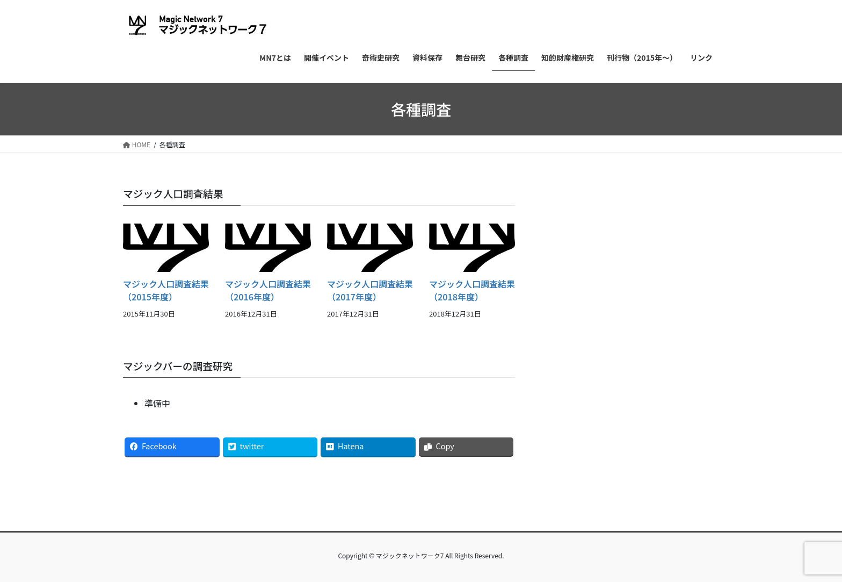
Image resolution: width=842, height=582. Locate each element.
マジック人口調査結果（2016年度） (268, 290)
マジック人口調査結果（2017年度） (370, 290)
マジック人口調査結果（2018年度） (472, 290)
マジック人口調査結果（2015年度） (166, 290)
